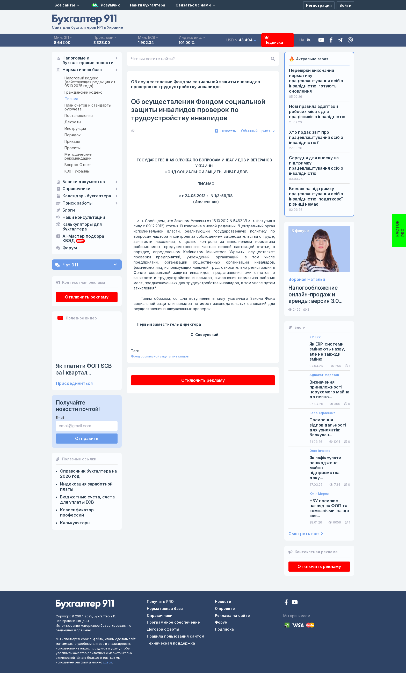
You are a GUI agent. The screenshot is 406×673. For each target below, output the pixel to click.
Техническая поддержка (171, 643)
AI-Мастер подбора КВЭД (83, 238)
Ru (309, 40)
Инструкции (75, 128)
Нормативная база (82, 70)
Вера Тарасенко (322, 413)
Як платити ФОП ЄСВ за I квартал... (84, 369)
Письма (71, 98)
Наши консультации (83, 217)
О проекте (225, 608)
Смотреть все (305, 533)
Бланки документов (83, 182)
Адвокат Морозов (324, 375)
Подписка (273, 40)
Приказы (72, 141)
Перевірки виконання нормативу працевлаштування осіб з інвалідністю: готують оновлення (316, 81)
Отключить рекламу (86, 297)
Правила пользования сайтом (175, 636)
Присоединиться (74, 383)
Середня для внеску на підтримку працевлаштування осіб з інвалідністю (316, 165)
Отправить (86, 438)
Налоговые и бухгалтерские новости (87, 60)
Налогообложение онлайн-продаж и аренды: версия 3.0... (315, 294)
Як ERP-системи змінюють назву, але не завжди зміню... (327, 352)
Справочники (76, 188)
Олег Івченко (319, 451)
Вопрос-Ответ (77, 164)
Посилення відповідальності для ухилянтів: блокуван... (327, 427)
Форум (69, 248)
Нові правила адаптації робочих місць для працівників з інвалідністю (317, 111)
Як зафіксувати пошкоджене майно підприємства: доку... (325, 467)
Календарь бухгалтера (86, 196)
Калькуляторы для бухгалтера (82, 226)
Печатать (225, 131)
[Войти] (345, 5)
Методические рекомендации (78, 156)
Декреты (72, 122)
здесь (107, 662)
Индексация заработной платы (86, 486)
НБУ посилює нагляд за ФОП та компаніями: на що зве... (329, 508)
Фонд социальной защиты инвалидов (160, 356)
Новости (223, 601)
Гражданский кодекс (83, 92)
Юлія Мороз (319, 494)
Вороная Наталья (306, 279)
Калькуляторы (75, 522)
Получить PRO (160, 601)
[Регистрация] (319, 5)
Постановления (78, 115)
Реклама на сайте (232, 615)
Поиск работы (77, 203)
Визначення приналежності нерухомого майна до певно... (329, 390)
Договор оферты (163, 629)
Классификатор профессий (77, 512)
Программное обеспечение (173, 622)
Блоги (68, 210)
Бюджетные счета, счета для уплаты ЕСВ (87, 499)
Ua (301, 40)
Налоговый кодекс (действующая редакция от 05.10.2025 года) (89, 82)
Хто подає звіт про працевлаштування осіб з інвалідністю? (316, 137)
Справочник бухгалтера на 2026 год (88, 473)
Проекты (72, 148)
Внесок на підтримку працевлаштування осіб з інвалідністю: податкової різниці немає (316, 196)
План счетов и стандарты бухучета (87, 107)
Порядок (72, 135)
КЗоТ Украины (77, 171)
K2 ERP (315, 337)
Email (60, 418)
